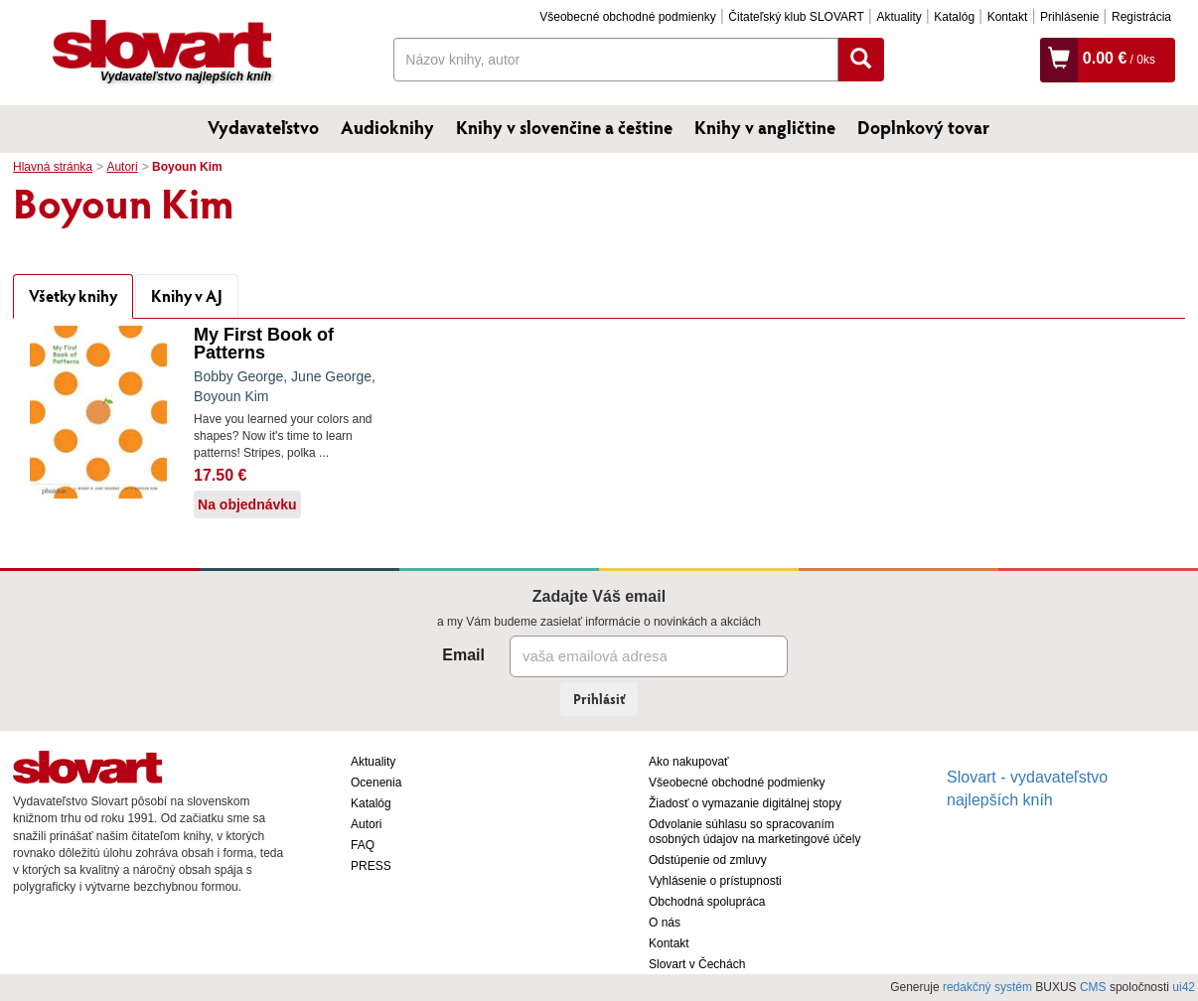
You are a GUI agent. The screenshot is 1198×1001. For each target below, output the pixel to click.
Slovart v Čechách (697, 964)
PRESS (371, 866)
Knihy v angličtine (764, 127)
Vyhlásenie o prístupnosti (715, 881)
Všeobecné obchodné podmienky (627, 17)
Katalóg (954, 17)
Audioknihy (387, 127)
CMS (1093, 987)
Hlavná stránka (52, 167)
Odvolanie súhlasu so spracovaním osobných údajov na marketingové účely (754, 831)
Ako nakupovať (689, 762)
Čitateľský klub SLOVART (795, 17)
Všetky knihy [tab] (73, 295)
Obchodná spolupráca (707, 902)
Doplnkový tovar (923, 127)
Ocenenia (376, 782)
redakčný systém (987, 987)
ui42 (1183, 987)
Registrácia (1141, 17)
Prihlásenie (1069, 17)
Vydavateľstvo (263, 127)
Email (463, 654)
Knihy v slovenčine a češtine (564, 127)
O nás (664, 923)
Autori (121, 167)
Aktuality (898, 17)
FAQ (362, 845)
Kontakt (1007, 17)
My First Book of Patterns (264, 343)
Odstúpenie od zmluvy (708, 860)
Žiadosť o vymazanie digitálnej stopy (745, 803)
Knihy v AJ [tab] (187, 295)
